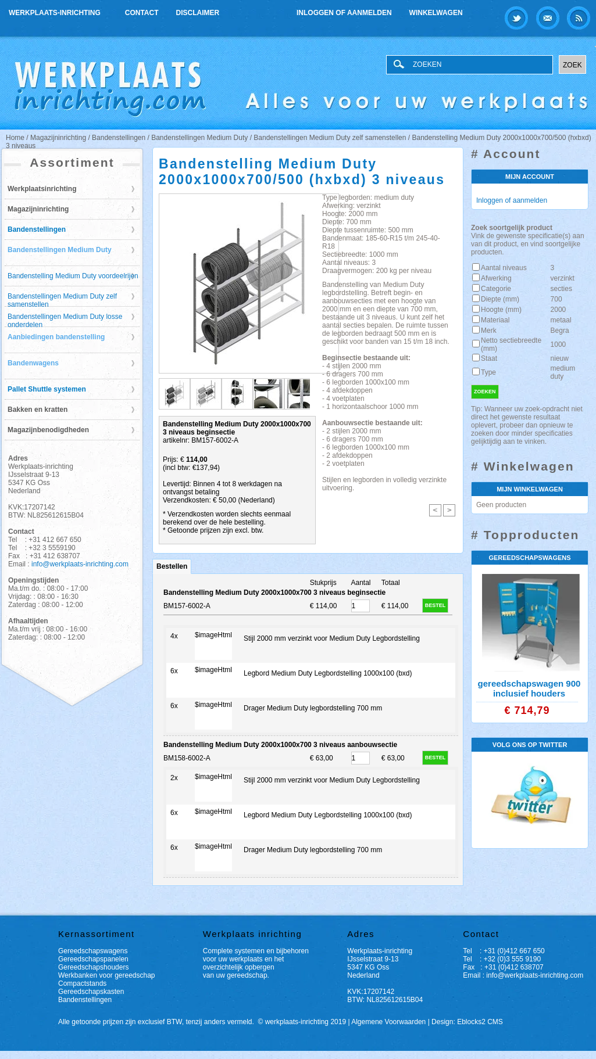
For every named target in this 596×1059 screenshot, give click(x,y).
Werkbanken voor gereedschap (106, 975)
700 (556, 299)
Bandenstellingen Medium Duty (60, 250)
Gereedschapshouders (93, 967)
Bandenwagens (33, 363)
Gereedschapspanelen (93, 959)
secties (561, 289)
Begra (560, 330)
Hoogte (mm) (501, 310)
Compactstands (82, 983)
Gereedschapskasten (91, 992)
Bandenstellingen (37, 229)
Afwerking (496, 278)
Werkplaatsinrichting (42, 189)
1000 (558, 344)
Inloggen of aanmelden (344, 13)
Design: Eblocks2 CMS (467, 1022)
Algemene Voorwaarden (388, 1022)
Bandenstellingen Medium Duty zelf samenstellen (62, 299)
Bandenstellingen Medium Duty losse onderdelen (65, 320)
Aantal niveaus (504, 268)
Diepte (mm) (500, 299)
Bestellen (171, 566)
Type (488, 372)
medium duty (563, 372)
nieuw (560, 358)
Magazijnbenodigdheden (48, 430)
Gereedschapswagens (92, 951)
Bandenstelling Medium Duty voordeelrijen (73, 276)
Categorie (496, 289)
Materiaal (495, 320)
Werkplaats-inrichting (55, 11)
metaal (561, 320)
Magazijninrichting (38, 209)
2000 (558, 310)
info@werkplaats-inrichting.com (80, 564)
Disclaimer (198, 13)
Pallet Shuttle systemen (47, 389)
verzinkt (562, 278)
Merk (489, 330)
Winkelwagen (436, 13)
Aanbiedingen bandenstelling (56, 337)
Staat (489, 358)
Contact (142, 13)
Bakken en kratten (37, 409)
